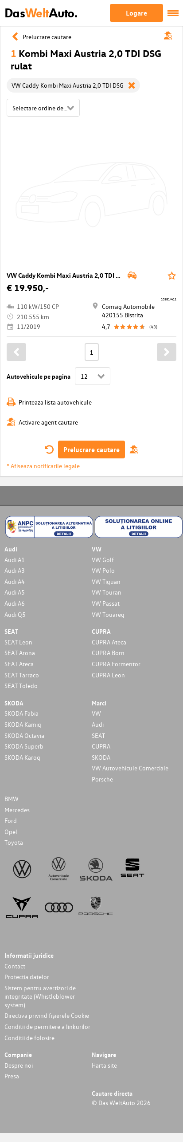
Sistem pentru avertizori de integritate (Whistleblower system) (40, 996)
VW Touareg (108, 614)
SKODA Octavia (24, 735)
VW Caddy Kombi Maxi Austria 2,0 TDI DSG (67, 275)
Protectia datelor (26, 976)
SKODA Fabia (21, 713)
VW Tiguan (106, 581)
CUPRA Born (108, 652)
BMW (11, 798)
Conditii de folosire (29, 1037)
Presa (11, 1076)
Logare (136, 12)
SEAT (98, 735)
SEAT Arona (19, 652)
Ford (10, 820)
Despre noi (18, 1065)
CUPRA (101, 746)
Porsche (102, 779)
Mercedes (17, 810)
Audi (98, 724)
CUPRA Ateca (109, 642)
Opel (10, 831)
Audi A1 (14, 559)
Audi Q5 (15, 614)
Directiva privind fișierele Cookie (46, 1015)
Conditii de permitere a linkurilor (47, 1026)
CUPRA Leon (108, 675)
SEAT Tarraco (21, 675)
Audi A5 (14, 592)
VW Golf (103, 559)
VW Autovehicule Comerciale (130, 768)
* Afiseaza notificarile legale (43, 466)
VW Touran (106, 592)
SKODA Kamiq (22, 724)
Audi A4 (14, 581)
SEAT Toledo (21, 685)
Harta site (104, 1065)
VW (96, 713)
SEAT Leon (18, 642)
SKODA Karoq (22, 757)
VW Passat (106, 603)
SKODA (101, 757)
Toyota (13, 842)
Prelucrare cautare (91, 449)
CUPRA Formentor (116, 664)
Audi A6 (14, 603)
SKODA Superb (23, 746)
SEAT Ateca (19, 664)
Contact (14, 966)
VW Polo (103, 570)
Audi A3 (14, 570)
